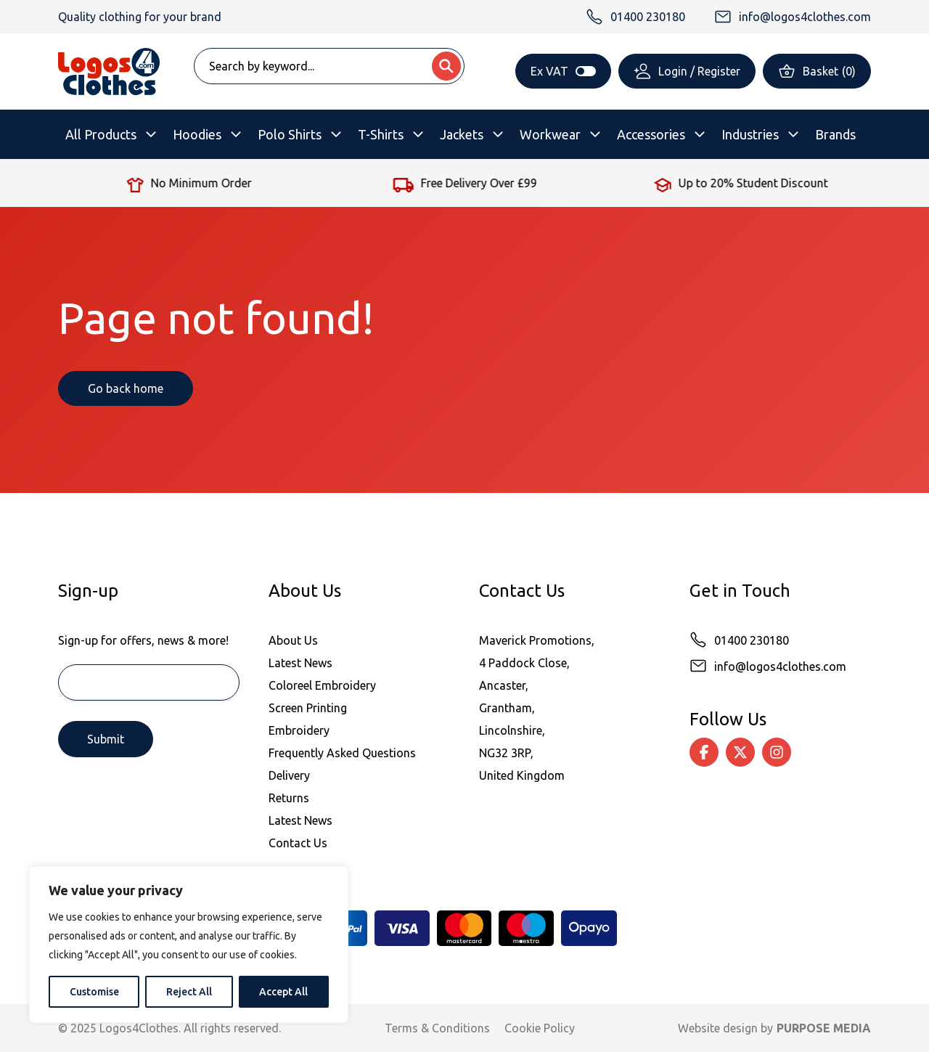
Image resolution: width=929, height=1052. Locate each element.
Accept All (283, 992)
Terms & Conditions (437, 1028)
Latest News (300, 662)
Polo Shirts (290, 134)
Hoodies (197, 134)
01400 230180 (751, 640)
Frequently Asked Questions (342, 752)
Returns (289, 797)
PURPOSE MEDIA (824, 1028)
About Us (293, 640)
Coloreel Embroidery (322, 685)
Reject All (189, 992)
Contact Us (298, 842)
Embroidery (299, 730)
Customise (94, 992)
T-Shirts (381, 134)
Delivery (289, 775)
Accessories (651, 134)
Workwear (550, 134)
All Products (100, 134)
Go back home (125, 388)
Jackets (461, 134)
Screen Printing (308, 707)
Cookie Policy (539, 1028)
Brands (835, 134)
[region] (188, 944)
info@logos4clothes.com (780, 666)
